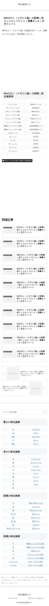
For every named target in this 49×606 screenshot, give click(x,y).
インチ (36, 473)
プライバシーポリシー (36, 598)
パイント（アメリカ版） (35, 558)
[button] (45, 412)
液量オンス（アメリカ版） (35, 547)
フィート (36, 477)
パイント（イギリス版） (35, 554)
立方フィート (35, 551)
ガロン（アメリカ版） (36, 565)
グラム (36, 433)
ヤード (36, 481)
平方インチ (36, 514)
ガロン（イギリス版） (36, 562)
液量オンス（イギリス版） (35, 544)
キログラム (36, 437)
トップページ (13, 598)
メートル (36, 466)
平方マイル (36, 528)
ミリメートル (35, 459)
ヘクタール (36, 507)
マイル (36, 484)
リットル (13, 565)
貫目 (13, 444)
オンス (36, 440)
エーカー (36, 525)
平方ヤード (36, 521)
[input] (24, 412)
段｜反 (13, 521)
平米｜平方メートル (36, 503)
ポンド (36, 444)
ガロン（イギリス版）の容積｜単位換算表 (17, 160)
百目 (13, 437)
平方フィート (35, 518)
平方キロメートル (36, 510)
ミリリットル (13, 562)
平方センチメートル (13, 528)
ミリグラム (36, 429)
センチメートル (35, 463)
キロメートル (35, 470)
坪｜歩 (13, 514)
